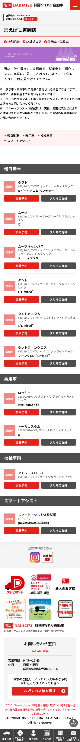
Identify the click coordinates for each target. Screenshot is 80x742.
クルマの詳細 (58, 198)
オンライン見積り (20, 739)
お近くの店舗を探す (40, 690)
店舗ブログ (33, 41)
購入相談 (33, 739)
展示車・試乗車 (58, 41)
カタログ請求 (60, 739)
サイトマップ (55, 709)
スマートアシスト (19, 141)
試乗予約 (22, 198)
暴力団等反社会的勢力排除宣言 (28, 709)
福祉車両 (46, 135)
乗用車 (29, 135)
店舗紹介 (14, 41)
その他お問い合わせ (73, 739)
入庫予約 (46, 739)
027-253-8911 (40, 650)
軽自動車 (13, 135)
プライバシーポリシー (17, 705)
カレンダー (30, 18)
